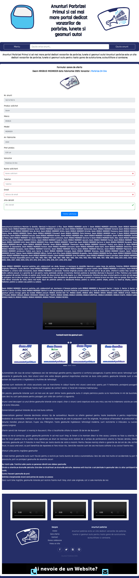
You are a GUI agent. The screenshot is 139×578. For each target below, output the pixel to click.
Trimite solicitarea (70, 214)
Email (6, 189)
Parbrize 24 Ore (99, 71)
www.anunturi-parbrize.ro (12, 227)
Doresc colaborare (55, 540)
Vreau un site (54, 543)
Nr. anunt (8, 95)
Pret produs (9, 147)
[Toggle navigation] (17, 46)
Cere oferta (54, 534)
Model (6, 126)
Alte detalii (9, 200)
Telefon (7, 179)
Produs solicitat (11, 105)
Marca (6, 116)
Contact (55, 537)
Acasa (54, 531)
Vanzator (8, 158)
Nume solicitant (11, 168)
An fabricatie (10, 137)
